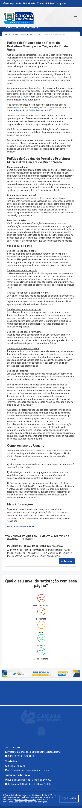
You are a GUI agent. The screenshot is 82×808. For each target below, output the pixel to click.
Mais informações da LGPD (21, 526)
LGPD (38, 34)
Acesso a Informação (23, 34)
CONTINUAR (69, 798)
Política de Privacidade (25, 799)
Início (7, 34)
